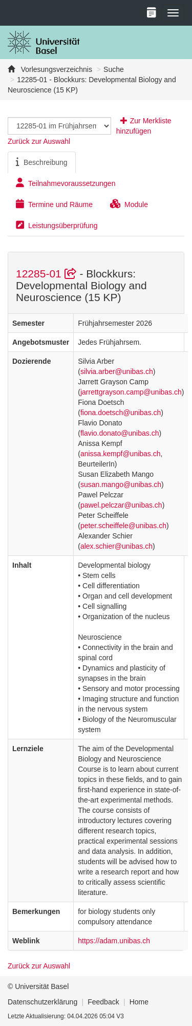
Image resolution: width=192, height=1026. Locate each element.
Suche (113, 69)
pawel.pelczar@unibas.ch (121, 505)
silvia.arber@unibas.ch (116, 371)
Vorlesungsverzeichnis (55, 69)
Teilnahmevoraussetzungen (65, 183)
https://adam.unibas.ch (114, 941)
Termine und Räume (54, 204)
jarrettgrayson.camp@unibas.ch (131, 392)
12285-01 (47, 273)
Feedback (103, 1002)
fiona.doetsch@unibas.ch (120, 412)
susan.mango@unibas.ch (120, 484)
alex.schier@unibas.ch (116, 546)
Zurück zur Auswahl (39, 141)
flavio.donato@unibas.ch (119, 433)
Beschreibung (42, 161)
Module (129, 204)
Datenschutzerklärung (42, 1002)
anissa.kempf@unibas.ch (120, 454)
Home (139, 1002)
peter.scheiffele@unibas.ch (123, 525)
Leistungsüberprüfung (56, 225)
